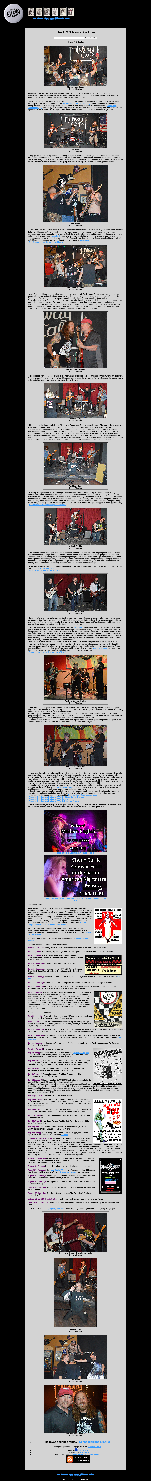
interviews (40, 18)
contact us (53, 19)
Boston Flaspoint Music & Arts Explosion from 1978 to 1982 (57, 924)
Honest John (56, 236)
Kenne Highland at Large (95, 1441)
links (47, 19)
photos (46, 18)
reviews (67, 18)
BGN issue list (59, 18)
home (34, 18)
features (52, 18)
